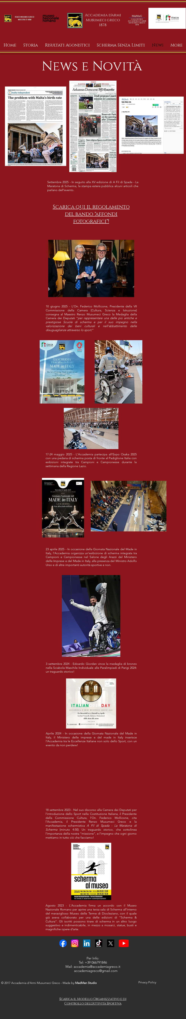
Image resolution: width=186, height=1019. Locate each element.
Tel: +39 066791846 (93, 962)
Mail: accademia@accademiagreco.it (92, 967)
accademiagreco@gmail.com (95, 971)
